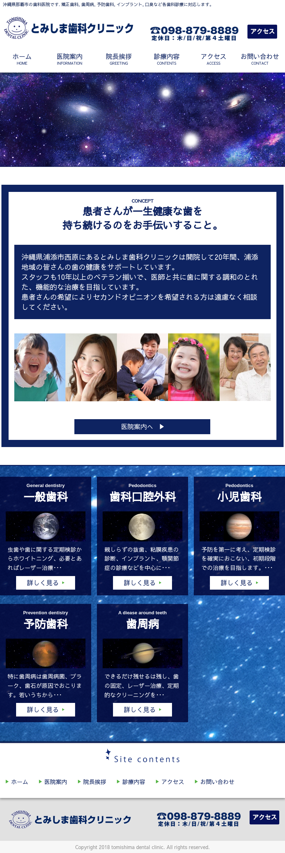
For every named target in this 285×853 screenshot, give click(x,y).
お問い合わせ (260, 59)
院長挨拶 (119, 59)
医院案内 (69, 59)
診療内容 (167, 59)
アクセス (213, 59)
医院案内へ (137, 426)
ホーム (22, 59)
